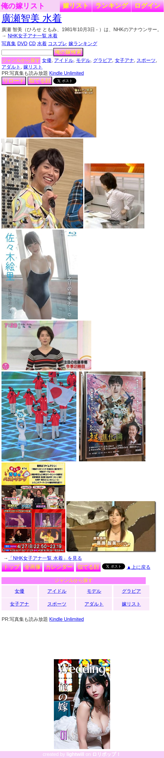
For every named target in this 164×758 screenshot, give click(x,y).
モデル (83, 60)
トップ (11, 567)
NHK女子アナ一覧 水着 (32, 35)
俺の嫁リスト (23, 6)
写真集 (8, 43)
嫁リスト (76, 5)
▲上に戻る (139, 567)
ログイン (147, 5)
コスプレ (57, 43)
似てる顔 (40, 81)
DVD (22, 43)
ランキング (111, 5)
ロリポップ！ (106, 754)
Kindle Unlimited (66, 73)
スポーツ (146, 60)
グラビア (102, 60)
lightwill (75, 754)
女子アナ (124, 60)
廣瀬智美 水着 (31, 18)
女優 (46, 60)
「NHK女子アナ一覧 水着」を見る (45, 558)
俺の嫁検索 (68, 52)
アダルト (11, 66)
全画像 (33, 567)
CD (32, 43)
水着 (42, 43)
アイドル (63, 60)
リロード (14, 81)
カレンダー (58, 567)
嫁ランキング (83, 43)
